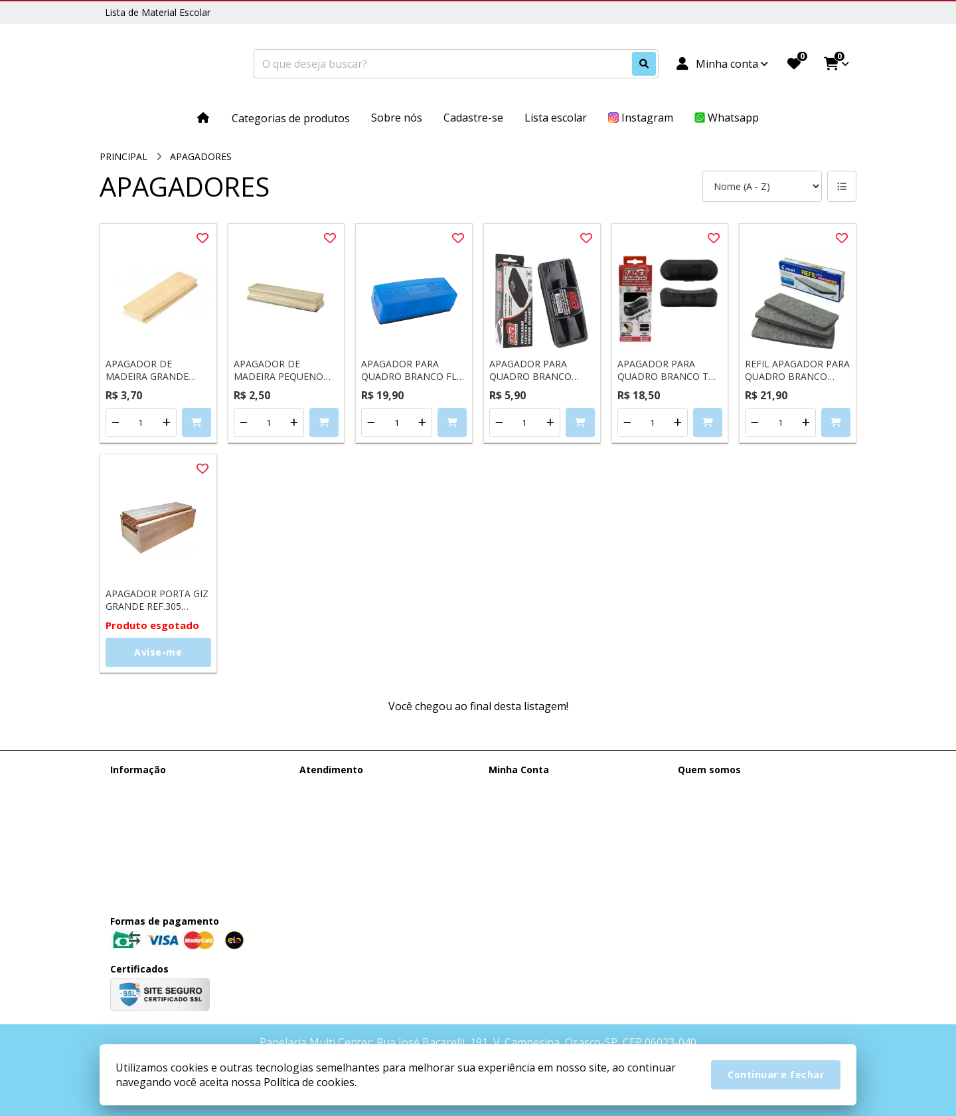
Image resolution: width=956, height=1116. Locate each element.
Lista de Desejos (525, 838)
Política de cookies (150, 838)
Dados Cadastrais (527, 787)
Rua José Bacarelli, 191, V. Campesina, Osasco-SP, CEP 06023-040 (757, 863)
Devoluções (325, 821)
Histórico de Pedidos (533, 804)
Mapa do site (327, 804)
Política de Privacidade (158, 856)
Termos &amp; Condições (166, 821)
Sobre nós (132, 804)
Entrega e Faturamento (160, 787)
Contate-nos (326, 787)
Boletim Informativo (532, 821)
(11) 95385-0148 (731, 789)
